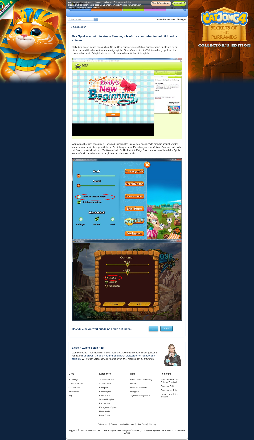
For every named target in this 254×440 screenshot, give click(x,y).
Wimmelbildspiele (106, 399)
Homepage (73, 379)
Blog (70, 395)
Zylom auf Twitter (168, 386)
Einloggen (181, 19)
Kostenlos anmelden (166, 19)
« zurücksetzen (78, 27)
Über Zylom (142, 424)
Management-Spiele (107, 407)
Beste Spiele (104, 415)
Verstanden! (179, 3)
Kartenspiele (104, 395)
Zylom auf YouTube (169, 390)
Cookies (123, 5)
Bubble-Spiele (105, 391)
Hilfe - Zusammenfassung (141, 379)
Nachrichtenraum (127, 424)
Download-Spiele (76, 383)
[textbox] (81, 19)
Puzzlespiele (104, 403)
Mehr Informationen (161, 3)
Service (114, 424)
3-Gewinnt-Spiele (106, 379)
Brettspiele (103, 387)
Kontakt (133, 383)
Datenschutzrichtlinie (122, 2)
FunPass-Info (74, 391)
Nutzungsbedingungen (93, 2)
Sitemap (152, 424)
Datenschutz (103, 424)
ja (153, 328)
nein (166, 328)
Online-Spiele (74, 387)
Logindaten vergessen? (140, 395)
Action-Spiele (105, 383)
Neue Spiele (104, 411)
